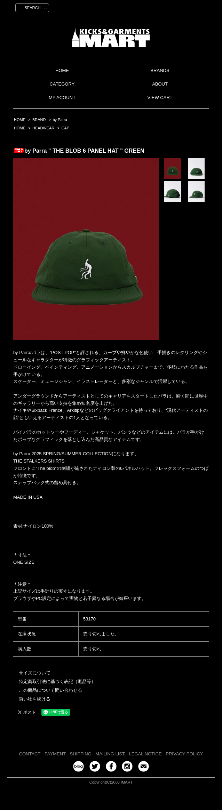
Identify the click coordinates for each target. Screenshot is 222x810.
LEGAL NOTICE (145, 753)
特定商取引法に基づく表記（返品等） (57, 681)
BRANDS (159, 70)
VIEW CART (160, 97)
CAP (65, 128)
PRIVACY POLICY (184, 753)
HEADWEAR (43, 128)
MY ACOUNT (62, 97)
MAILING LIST (110, 753)
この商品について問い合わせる (50, 690)
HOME (62, 70)
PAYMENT (55, 753)
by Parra (60, 120)
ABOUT (160, 84)
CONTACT (30, 753)
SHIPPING (81, 753)
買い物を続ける (34, 698)
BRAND (39, 120)
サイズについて (34, 672)
